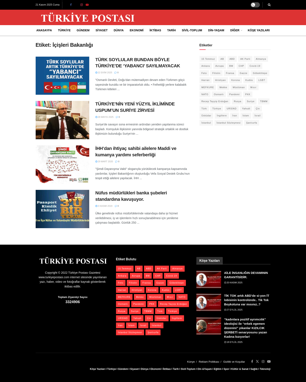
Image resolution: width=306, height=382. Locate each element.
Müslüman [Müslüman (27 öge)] (239, 87)
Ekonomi (137, 30)
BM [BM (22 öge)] (231, 66)
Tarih (171, 30)
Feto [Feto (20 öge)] (204, 73)
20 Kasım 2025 (233, 282)
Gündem (83, 30)
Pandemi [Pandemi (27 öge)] (234, 94)
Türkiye (64, 30)
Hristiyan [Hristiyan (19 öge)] (220, 80)
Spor (226, 369)
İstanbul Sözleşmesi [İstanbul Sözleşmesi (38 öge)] (229, 122)
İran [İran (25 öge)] (234, 115)
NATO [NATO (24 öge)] (205, 94)
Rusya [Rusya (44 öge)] (237, 101)
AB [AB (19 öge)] (222, 59)
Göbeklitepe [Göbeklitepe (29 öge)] (260, 73)
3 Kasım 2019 (104, 206)
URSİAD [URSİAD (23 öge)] (232, 108)
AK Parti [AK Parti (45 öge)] (245, 59)
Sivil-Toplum (192, 30)
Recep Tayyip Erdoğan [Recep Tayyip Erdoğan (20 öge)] (215, 101)
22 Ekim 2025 (103, 72)
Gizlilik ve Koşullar (234, 361)
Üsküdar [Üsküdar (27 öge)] (206, 115)
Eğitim (218, 369)
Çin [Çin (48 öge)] (258, 108)
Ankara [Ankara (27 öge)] (206, 66)
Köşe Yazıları (259, 30)
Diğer (234, 30)
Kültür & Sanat (239, 369)
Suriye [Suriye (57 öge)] (250, 101)
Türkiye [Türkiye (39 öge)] (216, 108)
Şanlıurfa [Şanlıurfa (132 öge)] (251, 122)
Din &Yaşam (205, 369)
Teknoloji (265, 369)
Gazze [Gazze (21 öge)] (243, 73)
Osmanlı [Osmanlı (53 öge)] (219, 94)
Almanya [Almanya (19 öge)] (261, 59)
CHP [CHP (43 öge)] (241, 66)
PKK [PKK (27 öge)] (247, 94)
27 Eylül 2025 (233, 309)
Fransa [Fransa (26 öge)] (230, 73)
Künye (191, 361)
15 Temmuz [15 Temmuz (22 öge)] (208, 59)
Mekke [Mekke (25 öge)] (223, 87)
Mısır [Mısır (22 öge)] (253, 87)
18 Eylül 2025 (233, 342)
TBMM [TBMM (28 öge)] (263, 101)
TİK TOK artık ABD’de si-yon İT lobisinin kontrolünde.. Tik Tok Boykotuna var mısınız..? (246, 300)
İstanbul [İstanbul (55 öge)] (206, 122)
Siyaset (102, 30)
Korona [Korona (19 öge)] (235, 80)
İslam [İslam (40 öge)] (246, 115)
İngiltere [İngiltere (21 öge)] (222, 115)
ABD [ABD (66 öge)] (232, 59)
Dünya (119, 30)
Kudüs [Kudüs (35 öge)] (249, 80)
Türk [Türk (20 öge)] (204, 108)
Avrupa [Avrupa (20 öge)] (219, 66)
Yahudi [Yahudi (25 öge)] (246, 108)
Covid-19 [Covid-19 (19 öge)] (255, 66)
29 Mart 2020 (104, 161)
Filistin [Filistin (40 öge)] (216, 73)
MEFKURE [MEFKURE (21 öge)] (208, 87)
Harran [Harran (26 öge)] (206, 80)
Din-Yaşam (216, 30)
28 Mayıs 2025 (104, 117)
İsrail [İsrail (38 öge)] (257, 115)
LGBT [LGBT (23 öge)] (261, 80)
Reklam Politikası (209, 361)
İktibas (155, 30)
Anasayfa (44, 30)
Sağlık (254, 369)
